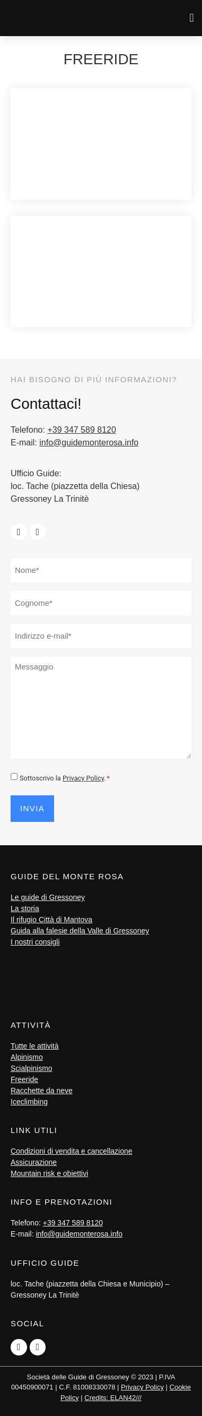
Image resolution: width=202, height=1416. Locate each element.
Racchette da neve (42, 1090)
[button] (192, 18)
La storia (25, 908)
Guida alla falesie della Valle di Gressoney (80, 930)
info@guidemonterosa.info (88, 442)
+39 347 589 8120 (81, 429)
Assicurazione (34, 1162)
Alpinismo (27, 1057)
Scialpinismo (31, 1068)
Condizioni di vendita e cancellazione (72, 1151)
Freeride (24, 1079)
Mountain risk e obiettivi (49, 1173)
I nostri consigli (35, 942)
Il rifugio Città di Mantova (51, 919)
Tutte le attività (35, 1046)
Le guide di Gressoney (48, 897)
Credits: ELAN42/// (113, 1398)
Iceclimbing (29, 1101)
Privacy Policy (83, 778)
